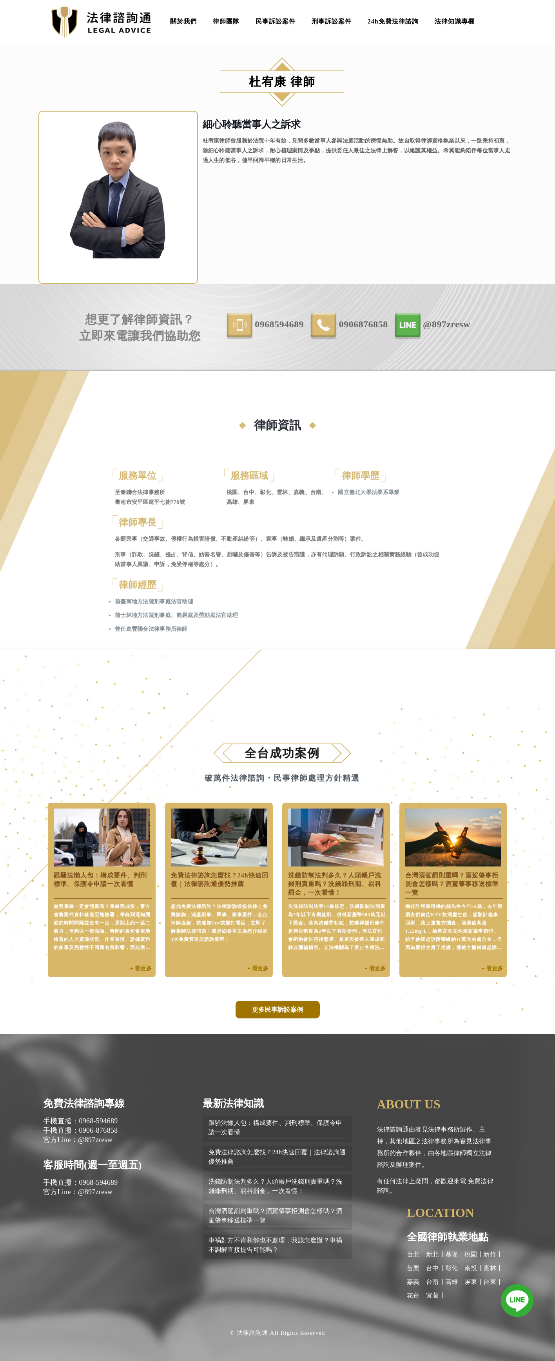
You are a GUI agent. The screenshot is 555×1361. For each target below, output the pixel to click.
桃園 (470, 1254)
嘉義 (413, 1281)
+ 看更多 (141, 968)
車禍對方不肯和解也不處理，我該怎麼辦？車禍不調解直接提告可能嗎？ (276, 1245)
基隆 (451, 1254)
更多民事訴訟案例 (277, 1009)
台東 (489, 1281)
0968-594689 (328, 325)
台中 (432, 1268)
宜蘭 (432, 1295)
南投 (470, 1268)
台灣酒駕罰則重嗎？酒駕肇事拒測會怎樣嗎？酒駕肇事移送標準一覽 (452, 884)
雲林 (489, 1268)
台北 (413, 1254)
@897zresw (495, 325)
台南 (432, 1281)
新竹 (489, 1254)
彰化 (451, 1268)
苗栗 (413, 1268)
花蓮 (413, 1295)
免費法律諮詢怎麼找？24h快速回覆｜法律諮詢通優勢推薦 (277, 1157)
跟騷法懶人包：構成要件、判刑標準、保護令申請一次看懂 (276, 1127)
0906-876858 (412, 325)
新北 (432, 1254)
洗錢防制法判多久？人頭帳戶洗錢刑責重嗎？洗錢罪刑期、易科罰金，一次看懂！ (334, 884)
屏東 (470, 1281)
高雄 (451, 1281)
